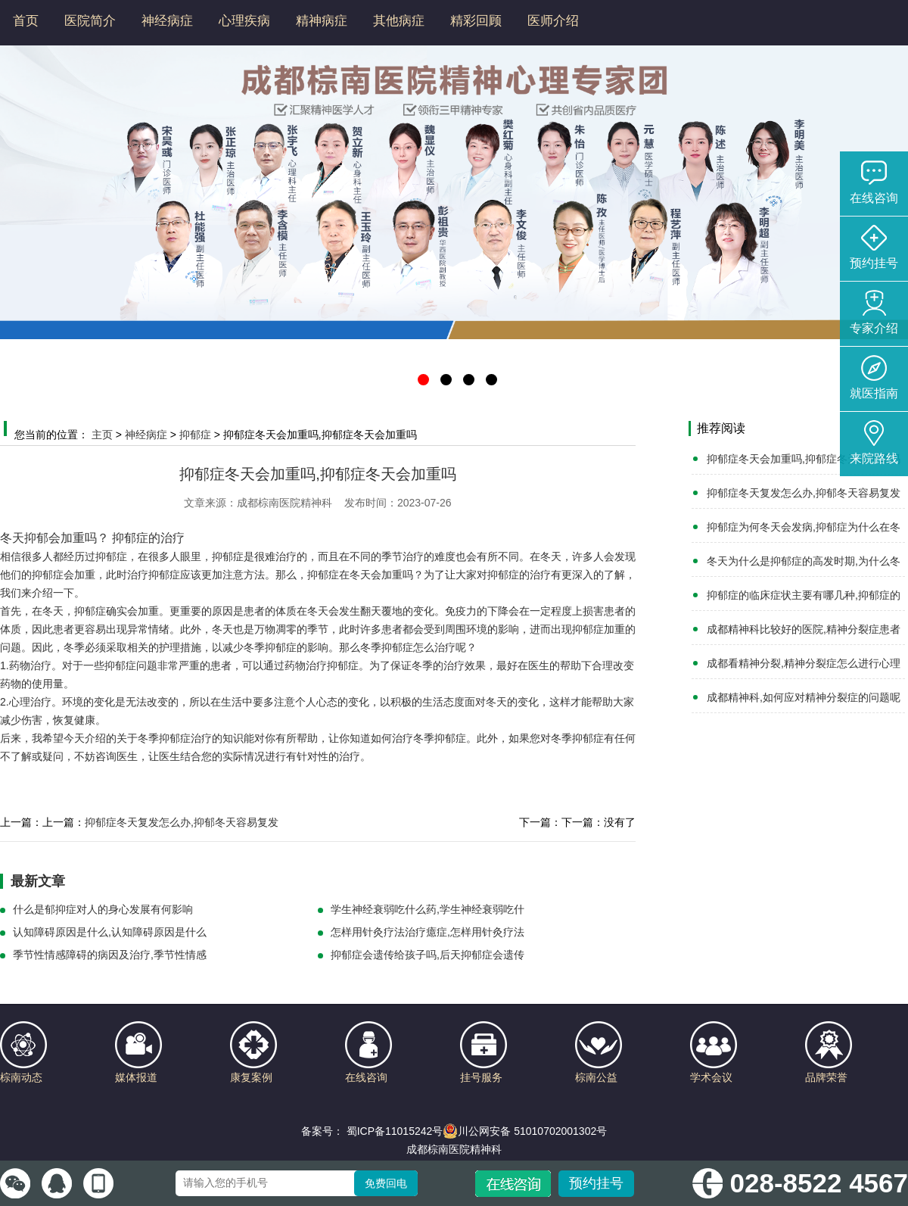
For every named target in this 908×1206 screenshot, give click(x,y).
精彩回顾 (476, 21)
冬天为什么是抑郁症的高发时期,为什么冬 (803, 561)
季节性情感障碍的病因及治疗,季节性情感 (110, 955)
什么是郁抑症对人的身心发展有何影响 (103, 909)
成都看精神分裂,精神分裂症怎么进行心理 (803, 663)
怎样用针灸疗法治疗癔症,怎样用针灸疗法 (427, 932)
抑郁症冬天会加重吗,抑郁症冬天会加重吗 (803, 459)
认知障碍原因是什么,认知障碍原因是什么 (110, 932)
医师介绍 (553, 21)
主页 (102, 434)
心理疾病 (244, 21)
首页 (26, 21)
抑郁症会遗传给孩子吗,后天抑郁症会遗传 (427, 955)
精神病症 (321, 21)
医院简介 (90, 21)
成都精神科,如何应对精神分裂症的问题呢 (803, 697)
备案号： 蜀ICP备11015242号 (372, 1131)
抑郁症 (195, 434)
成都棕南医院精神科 (454, 1149)
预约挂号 (596, 1183)
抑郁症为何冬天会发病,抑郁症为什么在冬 (803, 527)
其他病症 (398, 21)
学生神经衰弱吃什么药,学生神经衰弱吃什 (427, 909)
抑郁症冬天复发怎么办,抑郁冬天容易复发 (181, 822)
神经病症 (167, 21)
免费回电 (386, 1183)
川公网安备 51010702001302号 (525, 1131)
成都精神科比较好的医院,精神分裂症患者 (803, 629)
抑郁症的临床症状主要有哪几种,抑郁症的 (803, 595)
